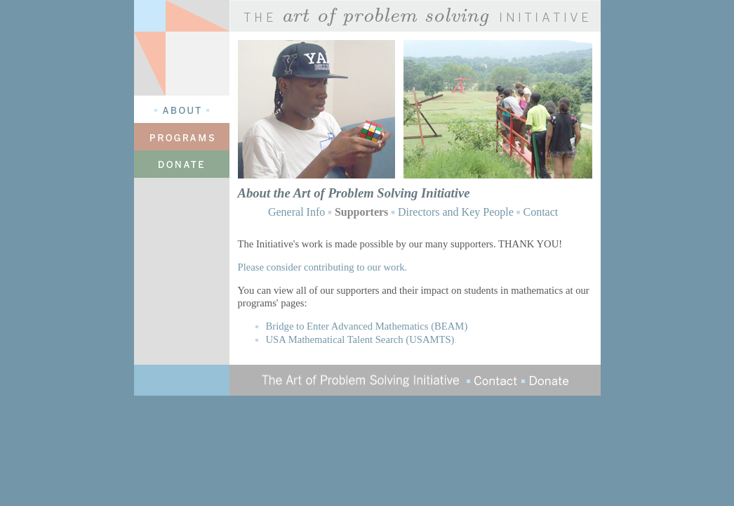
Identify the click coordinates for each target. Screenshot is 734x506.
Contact (540, 212)
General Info (296, 212)
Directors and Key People (456, 212)
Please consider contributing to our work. (323, 267)
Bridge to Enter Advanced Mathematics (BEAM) (367, 326)
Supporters (361, 212)
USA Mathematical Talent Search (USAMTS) (360, 339)
